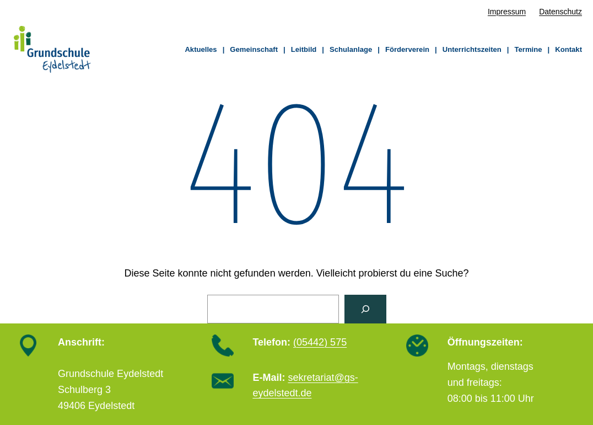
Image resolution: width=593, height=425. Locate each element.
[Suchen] (365, 309)
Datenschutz (560, 11)
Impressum (507, 11)
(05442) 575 (320, 342)
